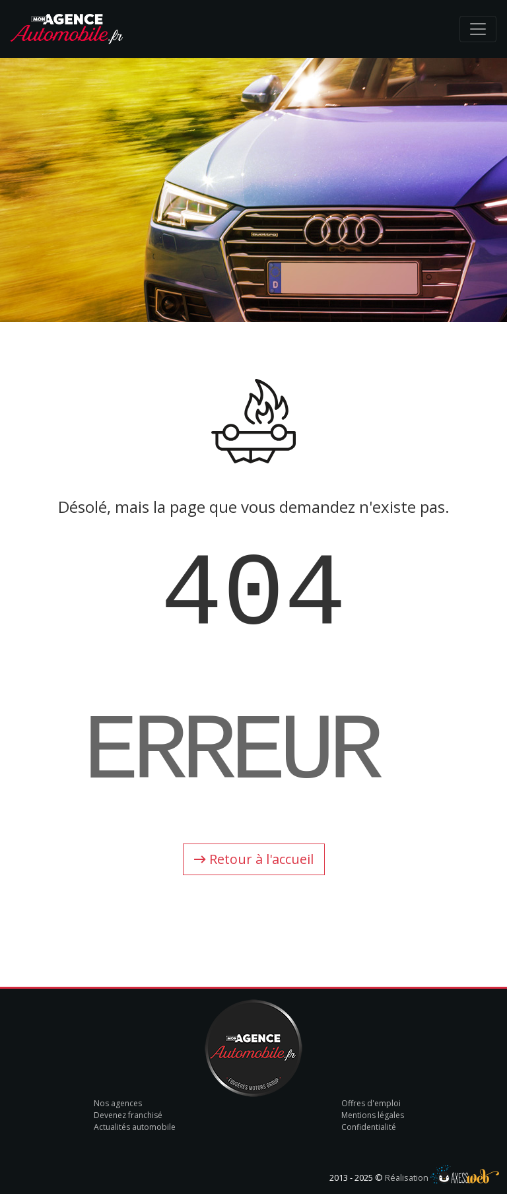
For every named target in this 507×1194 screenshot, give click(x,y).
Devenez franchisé (128, 1115)
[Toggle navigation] (477, 29)
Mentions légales (372, 1115)
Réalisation (442, 1177)
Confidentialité (368, 1127)
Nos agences (118, 1103)
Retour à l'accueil (254, 859)
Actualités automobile (135, 1127)
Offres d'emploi (371, 1103)
